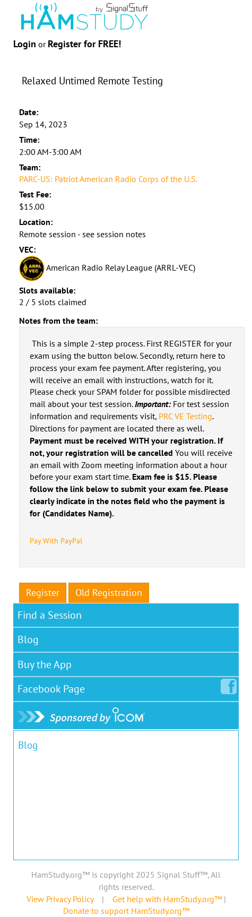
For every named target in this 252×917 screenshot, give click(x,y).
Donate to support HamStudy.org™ (126, 910)
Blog (28, 639)
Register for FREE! (84, 44)
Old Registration (108, 592)
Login (24, 44)
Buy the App (45, 664)
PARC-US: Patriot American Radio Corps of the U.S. (108, 179)
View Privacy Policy (60, 899)
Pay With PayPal (56, 541)
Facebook (53, 686)
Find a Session (50, 615)
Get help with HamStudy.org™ (167, 899)
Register (42, 592)
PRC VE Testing (185, 416)
